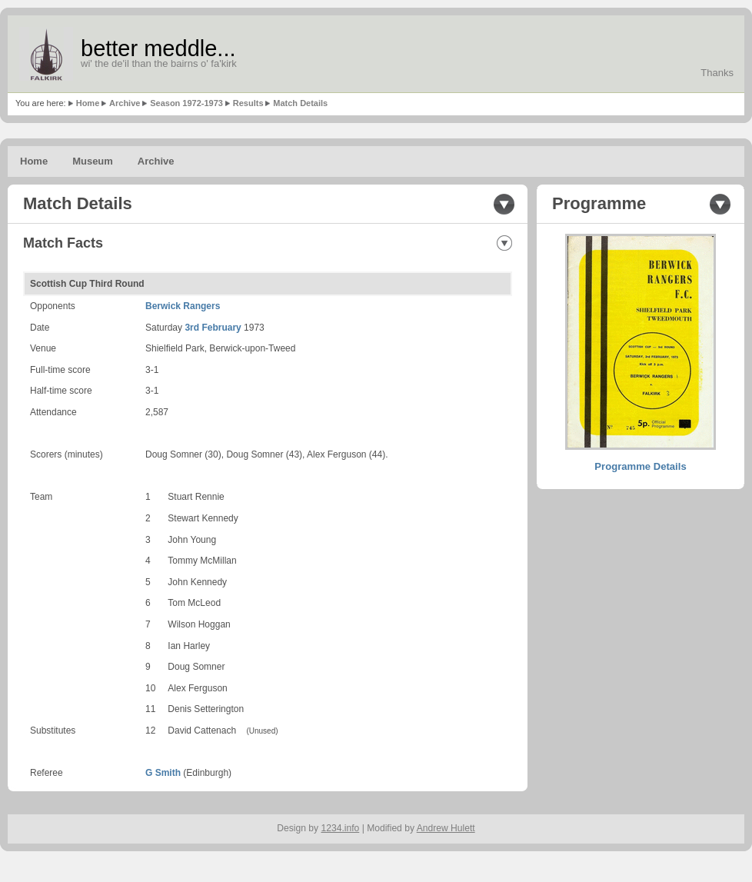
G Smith (163, 772)
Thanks (717, 72)
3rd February (213, 327)
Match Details (300, 103)
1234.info (340, 828)
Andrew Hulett (446, 828)
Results (248, 103)
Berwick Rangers (182, 306)
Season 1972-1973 (186, 103)
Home (88, 103)
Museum (92, 161)
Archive (124, 103)
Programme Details (640, 466)
